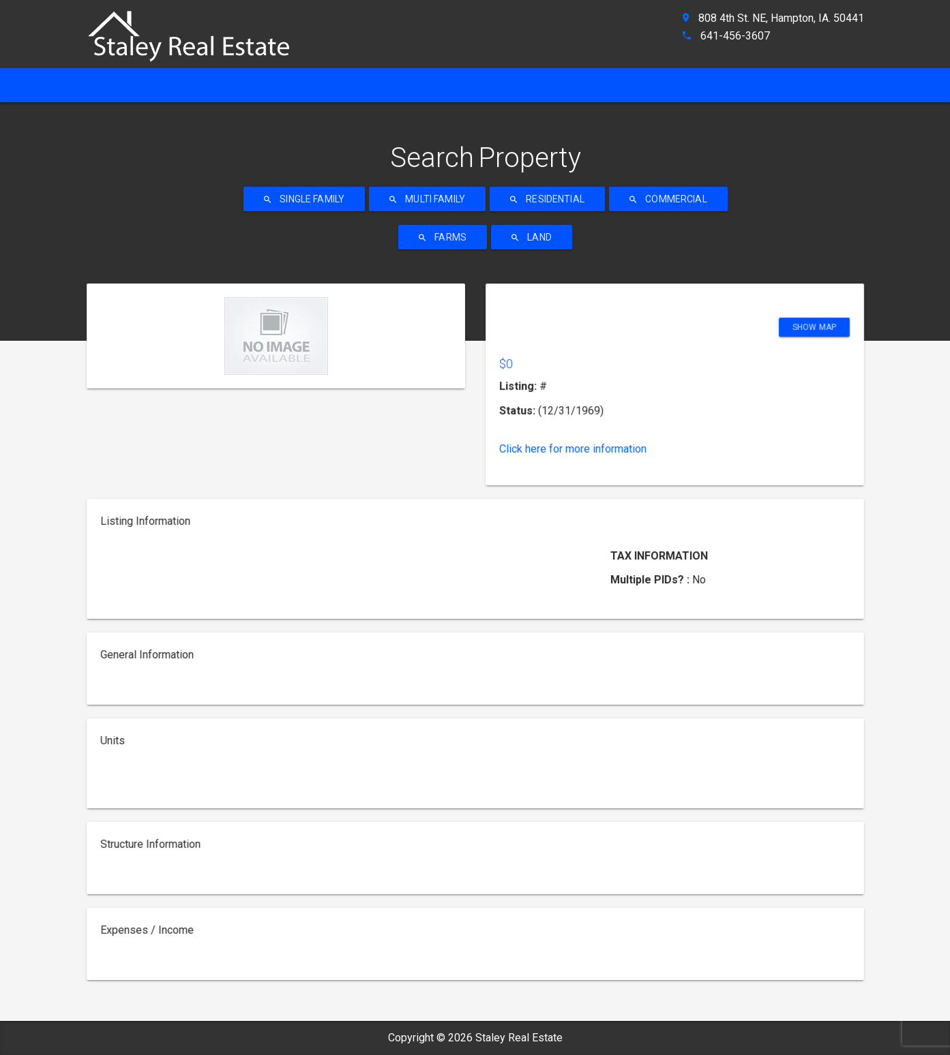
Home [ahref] (109, 84)
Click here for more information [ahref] (580, 449)
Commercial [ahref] (668, 199)
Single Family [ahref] (304, 199)
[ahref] (196, 30)
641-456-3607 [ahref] (735, 35)
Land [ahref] (531, 237)
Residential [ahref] (547, 199)
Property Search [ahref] (477, 84)
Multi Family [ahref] (427, 199)
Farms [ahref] (442, 237)
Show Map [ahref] (803, 337)
